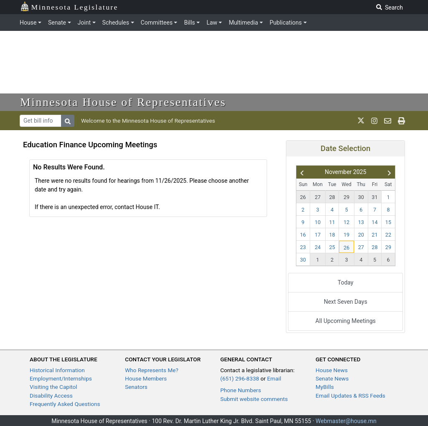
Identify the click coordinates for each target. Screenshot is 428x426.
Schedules (115, 22)
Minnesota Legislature (69, 6)
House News (332, 370)
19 (346, 235)
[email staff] (388, 120)
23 (303, 247)
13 (361, 222)
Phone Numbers (240, 390)
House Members (146, 378)
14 (374, 222)
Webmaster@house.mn (346, 421)
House (28, 22)
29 (346, 197)
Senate (57, 22)
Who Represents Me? (151, 370)
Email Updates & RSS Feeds (350, 395)
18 (332, 235)
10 (318, 222)
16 (303, 235)
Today (346, 282)
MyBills (325, 386)
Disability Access (51, 395)
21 (374, 235)
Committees (157, 22)
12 (346, 222)
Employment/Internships (61, 378)
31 (374, 197)
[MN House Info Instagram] (374, 120)
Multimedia (243, 22)
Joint (84, 22)
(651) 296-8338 (239, 378)
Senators (136, 386)
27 (318, 197)
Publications (286, 22)
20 (361, 235)
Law (211, 22)
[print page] (401, 120)
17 (318, 235)
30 (361, 197)
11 (332, 222)
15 (388, 222)
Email (274, 378)
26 (303, 197)
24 (318, 247)
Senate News (332, 378)
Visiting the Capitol (53, 386)
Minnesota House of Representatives (123, 102)
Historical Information (57, 370)
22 (388, 235)
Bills (189, 22)
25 (332, 247)
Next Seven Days (345, 301)
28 (332, 197)
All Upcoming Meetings (346, 321)
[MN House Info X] (361, 120)
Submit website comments (254, 399)
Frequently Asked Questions (65, 404)
